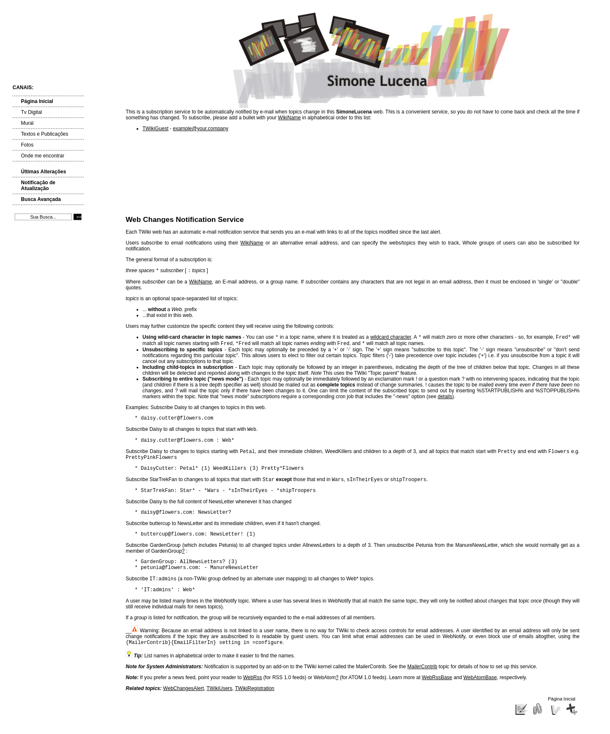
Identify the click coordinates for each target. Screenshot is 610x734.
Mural (27, 123)
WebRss (252, 697)
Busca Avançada (41, 199)
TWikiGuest (155, 128)
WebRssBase (437, 697)
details (445, 399)
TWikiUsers (219, 708)
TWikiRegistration (254, 708)
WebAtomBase (480, 697)
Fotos (27, 145)
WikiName (289, 118)
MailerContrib (422, 686)
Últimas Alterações (43, 172)
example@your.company (200, 128)
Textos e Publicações (44, 134)
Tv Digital (31, 112)
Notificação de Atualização (38, 185)
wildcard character (390, 339)
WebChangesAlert (183, 708)
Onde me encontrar (42, 156)
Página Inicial (37, 101)
